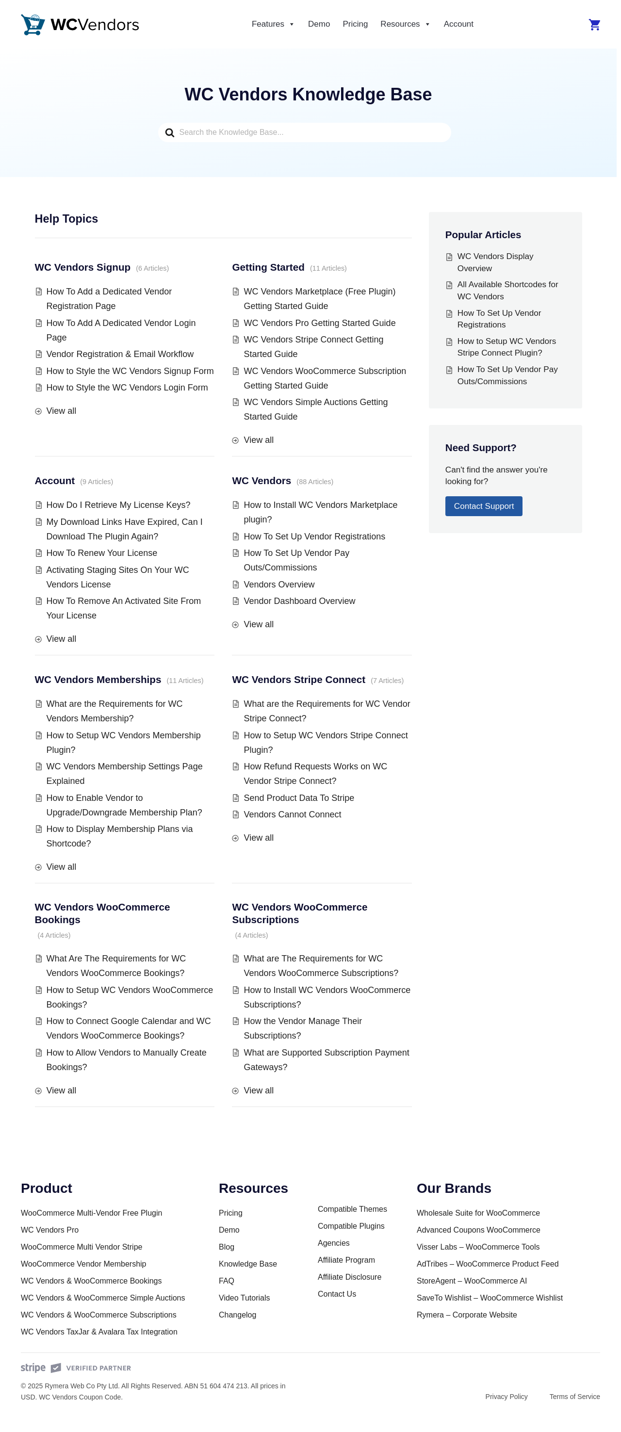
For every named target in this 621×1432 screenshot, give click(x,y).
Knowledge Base (248, 1264)
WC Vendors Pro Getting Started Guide (319, 323)
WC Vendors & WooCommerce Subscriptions (99, 1315)
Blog (226, 1247)
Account (459, 24)
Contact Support (484, 506)
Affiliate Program (346, 1260)
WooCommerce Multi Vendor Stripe (81, 1247)
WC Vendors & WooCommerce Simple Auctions (103, 1298)
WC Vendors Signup (83, 267)
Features (273, 24)
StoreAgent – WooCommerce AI (472, 1281)
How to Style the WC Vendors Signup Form (130, 371)
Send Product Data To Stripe (299, 798)
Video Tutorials (244, 1298)
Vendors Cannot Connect (292, 814)
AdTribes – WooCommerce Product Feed (488, 1264)
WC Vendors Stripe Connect (298, 679)
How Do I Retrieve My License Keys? (119, 505)
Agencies (334, 1243)
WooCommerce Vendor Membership (83, 1264)
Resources (405, 24)
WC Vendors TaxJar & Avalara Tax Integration (99, 1332)
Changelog (237, 1315)
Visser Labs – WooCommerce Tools (478, 1247)
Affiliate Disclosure (349, 1277)
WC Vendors (261, 480)
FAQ (226, 1281)
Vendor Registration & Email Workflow (120, 354)
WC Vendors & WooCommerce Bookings (91, 1281)
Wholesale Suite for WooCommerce (478, 1213)
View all (62, 411)
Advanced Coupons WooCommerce (478, 1230)
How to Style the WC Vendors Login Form (127, 387)
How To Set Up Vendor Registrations (314, 536)
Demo (319, 24)
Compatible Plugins (351, 1226)
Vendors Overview (279, 584)
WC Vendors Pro (50, 1230)
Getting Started (268, 267)
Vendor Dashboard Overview (299, 601)
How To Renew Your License (102, 553)
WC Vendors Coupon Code (80, 1397)
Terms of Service (575, 1396)
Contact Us (337, 1294)
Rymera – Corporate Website (467, 1315)
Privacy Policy (507, 1396)
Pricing (355, 24)
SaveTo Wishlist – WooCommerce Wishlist (490, 1298)
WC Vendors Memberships (98, 679)
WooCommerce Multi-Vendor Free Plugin (91, 1213)
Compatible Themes (352, 1209)
